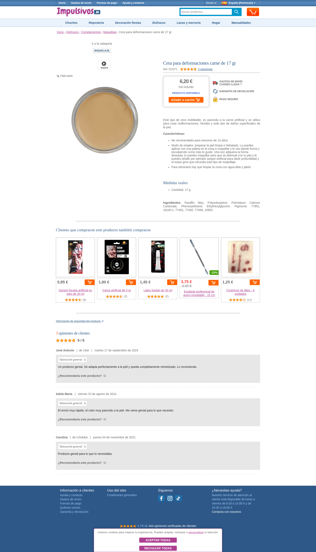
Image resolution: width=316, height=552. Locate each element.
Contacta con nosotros (226, 511)
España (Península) (239, 2)
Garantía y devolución (74, 511)
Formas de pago (107, 2)
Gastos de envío (81, 2)
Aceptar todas (157, 540)
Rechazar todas (158, 548)
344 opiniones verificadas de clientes (172, 526)
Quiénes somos (70, 507)
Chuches (71, 22)
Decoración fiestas (128, 22)
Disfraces (159, 22)
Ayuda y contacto (133, 2)
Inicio (62, 2)
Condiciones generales (122, 495)
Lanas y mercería (189, 22)
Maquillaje (101, 50)
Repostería (96, 22)
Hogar (216, 22)
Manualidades (241, 22)
